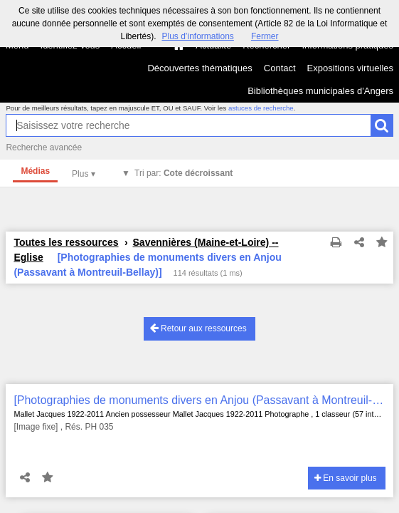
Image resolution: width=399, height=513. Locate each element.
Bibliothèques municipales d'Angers (320, 91)
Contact (280, 68)
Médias (35, 171)
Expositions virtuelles (350, 68)
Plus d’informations (197, 36)
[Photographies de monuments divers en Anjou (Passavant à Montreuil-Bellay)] (199, 400)
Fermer (265, 36)
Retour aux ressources (198, 328)
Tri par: (183, 173)
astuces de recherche (261, 108)
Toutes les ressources (66, 242)
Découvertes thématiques (199, 68)
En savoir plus (345, 478)
